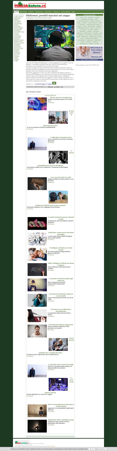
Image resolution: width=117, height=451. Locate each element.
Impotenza (83, 31)
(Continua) (51, 102)
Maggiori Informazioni (100, 449)
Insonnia (79, 33)
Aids (85, 17)
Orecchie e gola (18, 48)
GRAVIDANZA (39, 12)
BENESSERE (23, 12)
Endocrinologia (18, 27)
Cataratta (82, 24)
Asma (78, 22)
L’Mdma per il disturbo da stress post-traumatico (50, 205)
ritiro (62, 87)
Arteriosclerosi (84, 21)
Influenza (96, 31)
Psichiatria (17, 52)
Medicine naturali (19, 43)
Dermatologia (18, 23)
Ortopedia (17, 49)
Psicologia (17, 54)
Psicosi (83, 42)
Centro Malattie (89, 15)
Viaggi (16, 60)
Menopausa (85, 36)
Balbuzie (16, 19)
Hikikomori (50, 87)
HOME (16, 12)
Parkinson (90, 40)
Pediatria (16, 51)
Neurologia (17, 44)
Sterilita (95, 42)
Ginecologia (17, 36)
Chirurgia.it (17, 22)
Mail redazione (51, 446)
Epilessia (98, 28)
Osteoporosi (82, 40)
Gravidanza (17, 37)
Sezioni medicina (19, 15)
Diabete (16, 25)
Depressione (91, 26)
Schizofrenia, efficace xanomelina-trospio (61, 420)
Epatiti (92, 28)
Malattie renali (18, 41)
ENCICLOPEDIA (65, 12)
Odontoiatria (17, 47)
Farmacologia (18, 29)
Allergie (90, 17)
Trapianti (16, 56)
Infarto (89, 31)
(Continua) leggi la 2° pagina (43, 84)
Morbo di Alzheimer (92, 38)
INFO (73, 12)
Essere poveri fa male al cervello (61, 177)
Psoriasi (88, 42)
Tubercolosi (84, 43)
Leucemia (95, 33)
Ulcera (96, 43)
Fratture (83, 29)
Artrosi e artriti (95, 21)
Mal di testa (89, 35)
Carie (100, 22)
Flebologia (17, 30)
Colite (85, 26)
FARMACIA (56, 12)
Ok (90, 449)
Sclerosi (16, 55)
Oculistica (17, 45)
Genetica (16, 33)
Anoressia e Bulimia (87, 19)
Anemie (97, 17)
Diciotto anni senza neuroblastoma (61, 97)
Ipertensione (87, 33)
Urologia (16, 59)
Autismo (84, 22)
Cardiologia (17, 21)
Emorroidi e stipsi (83, 28)
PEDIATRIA (48, 12)
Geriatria (16, 34)
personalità (56, 87)
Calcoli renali (92, 22)
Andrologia (17, 18)
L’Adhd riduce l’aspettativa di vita (61, 137)
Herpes (96, 29)
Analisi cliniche (18, 16)
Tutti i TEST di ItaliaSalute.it (89, 59)
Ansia (96, 19)
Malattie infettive (19, 40)
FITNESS (31, 12)
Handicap (16, 38)
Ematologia (17, 26)
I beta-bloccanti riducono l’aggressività (61, 324)
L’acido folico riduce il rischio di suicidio (61, 364)
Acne (81, 17)
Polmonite (97, 40)
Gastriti (90, 29)
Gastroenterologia (19, 32)
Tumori (16, 58)
